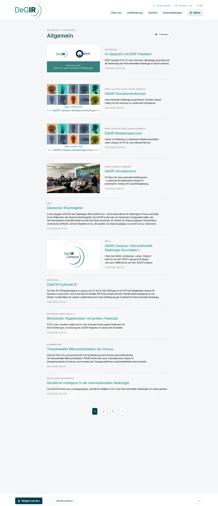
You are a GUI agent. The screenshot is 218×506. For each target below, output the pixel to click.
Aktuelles (53, 30)
